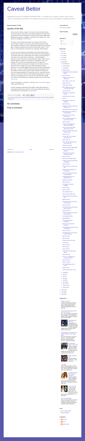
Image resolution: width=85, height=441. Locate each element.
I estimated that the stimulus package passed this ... (68, 153)
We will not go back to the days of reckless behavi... (69, 202)
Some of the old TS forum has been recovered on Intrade (68, 311)
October (64, 68)
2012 (62, 55)
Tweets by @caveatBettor (65, 27)
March (64, 283)
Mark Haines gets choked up (72, 321)
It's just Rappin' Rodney (67, 216)
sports (44, 97)
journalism (24, 97)
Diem (64, 421)
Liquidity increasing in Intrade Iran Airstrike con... (70, 106)
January (64, 287)
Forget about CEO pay (67, 180)
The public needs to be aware (68, 240)
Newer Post (10, 149)
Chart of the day (65, 134)
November (65, 66)
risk (41, 97)
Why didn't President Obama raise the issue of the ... (69, 131)
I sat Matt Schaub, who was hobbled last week (68, 177)
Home (31, 149)
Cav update (63, 364)
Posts (62, 41)
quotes (39, 97)
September (65, 70)
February (65, 285)
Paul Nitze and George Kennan (69, 158)
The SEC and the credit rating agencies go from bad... (68, 128)
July (64, 274)
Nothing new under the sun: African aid (68, 78)
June (64, 276)
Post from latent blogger (66, 398)
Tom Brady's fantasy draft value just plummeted (72, 374)
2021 (62, 51)
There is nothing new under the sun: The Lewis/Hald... (69, 119)
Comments (64, 43)
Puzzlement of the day (67, 145)
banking (12, 97)
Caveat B (65, 419)
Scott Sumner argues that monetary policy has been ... (70, 207)
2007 (62, 292)
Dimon (19, 97)
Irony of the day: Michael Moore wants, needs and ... (69, 142)
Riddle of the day (66, 199)
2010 (62, 59)
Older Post (51, 149)
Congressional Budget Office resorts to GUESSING (68, 124)
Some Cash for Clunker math (68, 194)
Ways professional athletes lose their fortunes (69, 170)
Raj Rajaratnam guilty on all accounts (73, 344)
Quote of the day (66, 236)
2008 (62, 290)
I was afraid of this (66, 90)
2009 (62, 62)
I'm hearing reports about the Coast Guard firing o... (70, 228)
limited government (30, 97)
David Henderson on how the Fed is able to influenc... (69, 233)
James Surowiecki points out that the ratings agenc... (69, 173)
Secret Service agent (44, 82)
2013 (62, 53)
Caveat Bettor (23, 9)
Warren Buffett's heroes (67, 191)
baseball (16, 97)
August (64, 272)
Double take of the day (67, 85)
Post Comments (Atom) (18, 152)
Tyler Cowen (14, 79)
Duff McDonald (27, 38)
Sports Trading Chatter (66, 411)
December (65, 63)
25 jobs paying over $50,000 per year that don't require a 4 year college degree (69, 334)
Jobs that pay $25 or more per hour (70, 109)
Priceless (64, 98)
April (64, 280)
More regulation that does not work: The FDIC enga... (68, 88)
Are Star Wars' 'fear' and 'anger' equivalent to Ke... (69, 137)
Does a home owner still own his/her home (68, 115)
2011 (62, 57)
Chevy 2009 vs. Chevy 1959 (68, 81)
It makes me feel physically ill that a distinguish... (69, 161)
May (64, 278)
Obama (35, 97)
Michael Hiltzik (32, 90)
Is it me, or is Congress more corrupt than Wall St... (68, 257)
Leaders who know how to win (69, 269)
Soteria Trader (66, 424)
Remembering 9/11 (66, 218)
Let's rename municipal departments (67, 221)
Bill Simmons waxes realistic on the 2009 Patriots (69, 112)
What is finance (65, 246)
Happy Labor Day (66, 260)
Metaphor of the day (65, 301)
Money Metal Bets (65, 412)
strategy (47, 97)
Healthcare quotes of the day (68, 96)
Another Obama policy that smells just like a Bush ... (69, 213)
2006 (62, 294)
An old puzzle (65, 242)
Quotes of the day (66, 75)
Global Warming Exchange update (69, 147)
